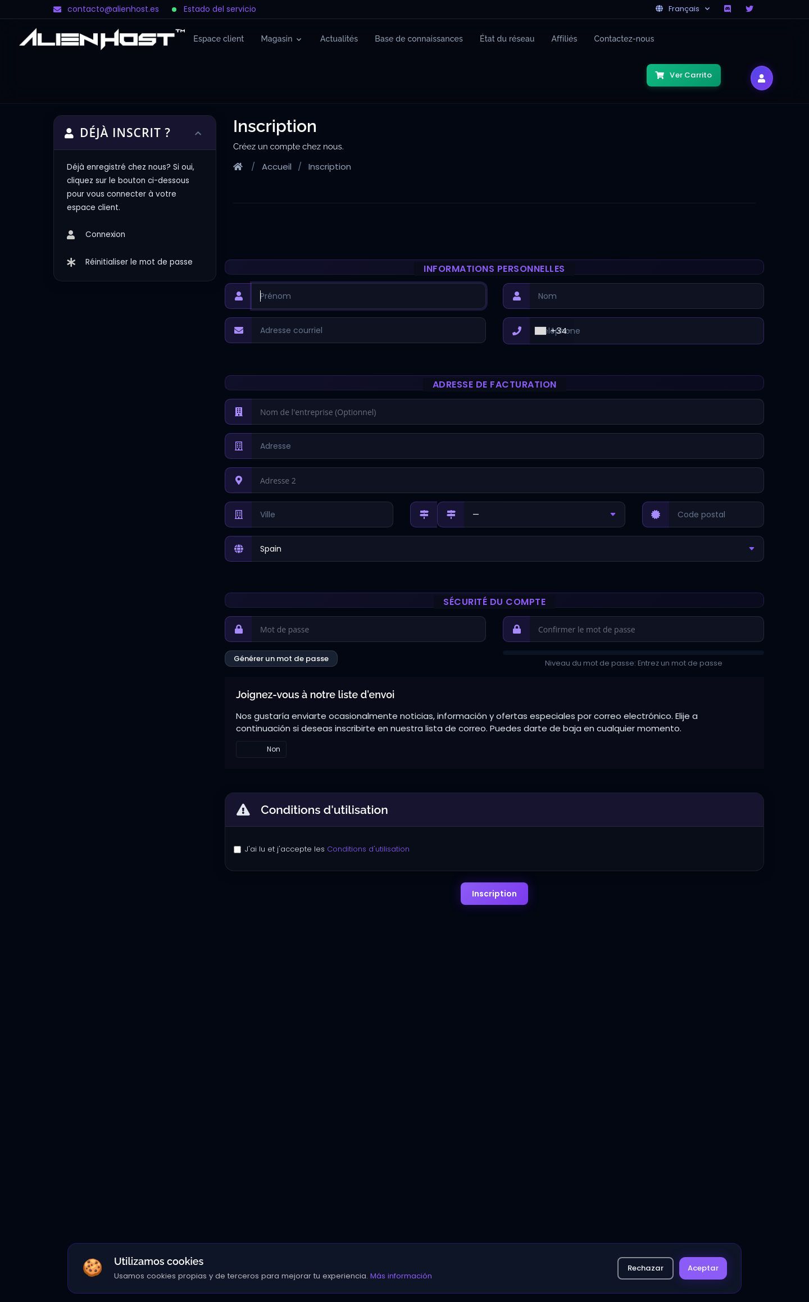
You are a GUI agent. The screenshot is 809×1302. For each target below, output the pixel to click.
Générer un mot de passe (281, 658)
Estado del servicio (214, 9)
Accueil (277, 166)
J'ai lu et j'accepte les (327, 849)
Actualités (339, 38)
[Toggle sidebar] (199, 132)
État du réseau (507, 38)
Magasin (281, 38)
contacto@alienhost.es (106, 9)
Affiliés (565, 38)
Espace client (218, 38)
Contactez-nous (624, 38)
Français (683, 8)
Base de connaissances (419, 38)
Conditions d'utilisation (368, 849)
